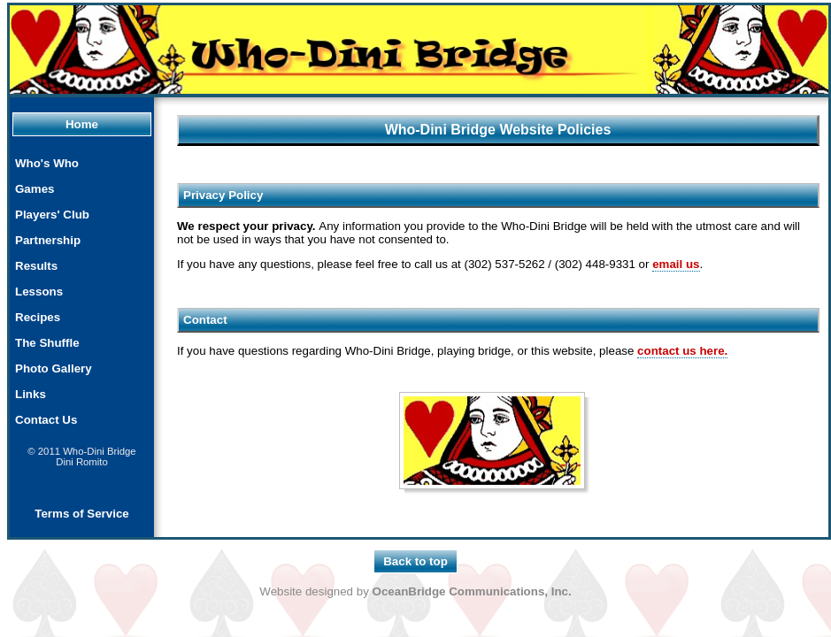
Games (34, 189)
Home (81, 124)
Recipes (37, 317)
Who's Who (47, 163)
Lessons (39, 291)
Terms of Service (81, 513)
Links (30, 394)
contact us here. (682, 350)
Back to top (415, 561)
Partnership (48, 240)
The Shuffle (47, 342)
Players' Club (52, 214)
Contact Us (46, 419)
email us (675, 264)
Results (36, 265)
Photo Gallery (53, 368)
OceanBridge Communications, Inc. (472, 591)
